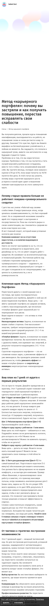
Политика (40, 599)
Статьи (4, 129)
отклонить (18, 603)
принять (6, 603)
